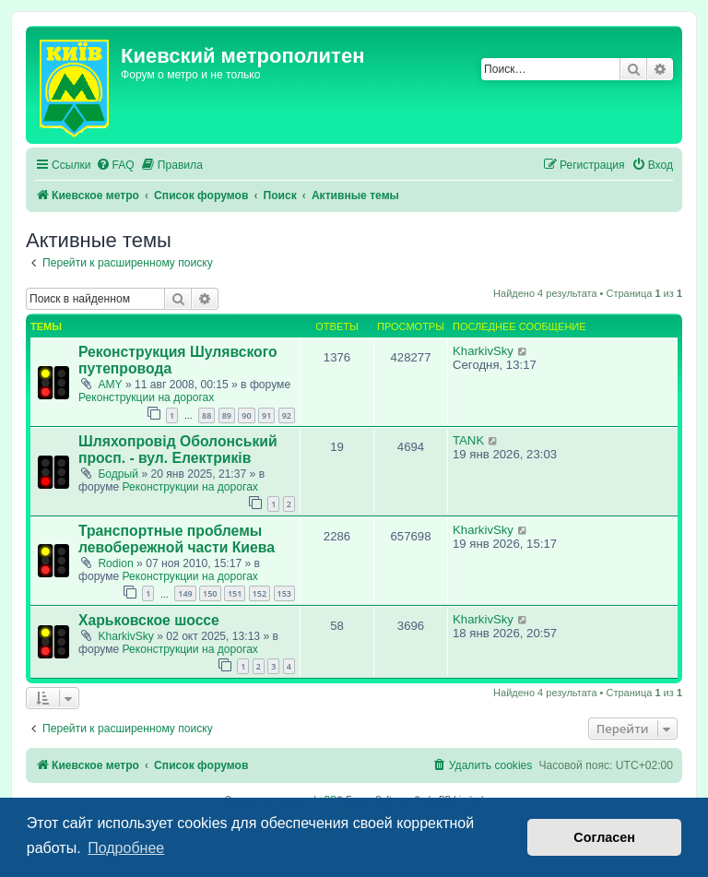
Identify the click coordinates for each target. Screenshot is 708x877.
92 (286, 415)
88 (206, 415)
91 (266, 415)
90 (246, 415)
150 (210, 593)
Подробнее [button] (126, 848)
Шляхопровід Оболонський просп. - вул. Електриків (177, 449)
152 (259, 593)
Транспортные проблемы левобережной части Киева (176, 539)
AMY (110, 384)
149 (185, 593)
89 (226, 415)
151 (235, 593)
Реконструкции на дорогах (146, 397)
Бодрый (118, 474)
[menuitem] (115, 165)
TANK (468, 440)
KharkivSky (483, 351)
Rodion (115, 563)
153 (284, 593)
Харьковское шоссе (148, 620)
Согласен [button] (604, 837)
